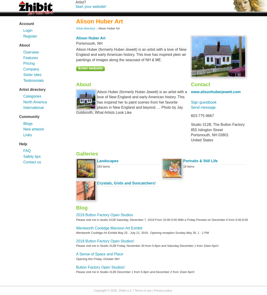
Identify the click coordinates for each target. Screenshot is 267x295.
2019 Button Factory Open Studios (104, 215)
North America (35, 102)
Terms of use (143, 290)
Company (31, 69)
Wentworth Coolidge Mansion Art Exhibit (109, 228)
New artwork (33, 129)
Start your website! (91, 7)
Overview (31, 52)
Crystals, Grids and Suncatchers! (126, 183)
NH (100, 43)
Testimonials (33, 80)
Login (27, 30)
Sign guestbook (203, 102)
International (33, 108)
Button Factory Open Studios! (100, 267)
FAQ (27, 151)
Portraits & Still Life (200, 161)
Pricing (29, 63)
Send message (203, 107)
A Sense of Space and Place (99, 254)
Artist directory (85, 28)
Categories (32, 96)
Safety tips (32, 157)
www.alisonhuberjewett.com (216, 92)
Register (30, 36)
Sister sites (32, 75)
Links (27, 135)
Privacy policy (163, 290)
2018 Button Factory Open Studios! (105, 241)
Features (30, 58)
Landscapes (107, 161)
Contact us (32, 162)
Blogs (28, 124)
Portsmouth (85, 43)
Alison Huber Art (91, 38)
